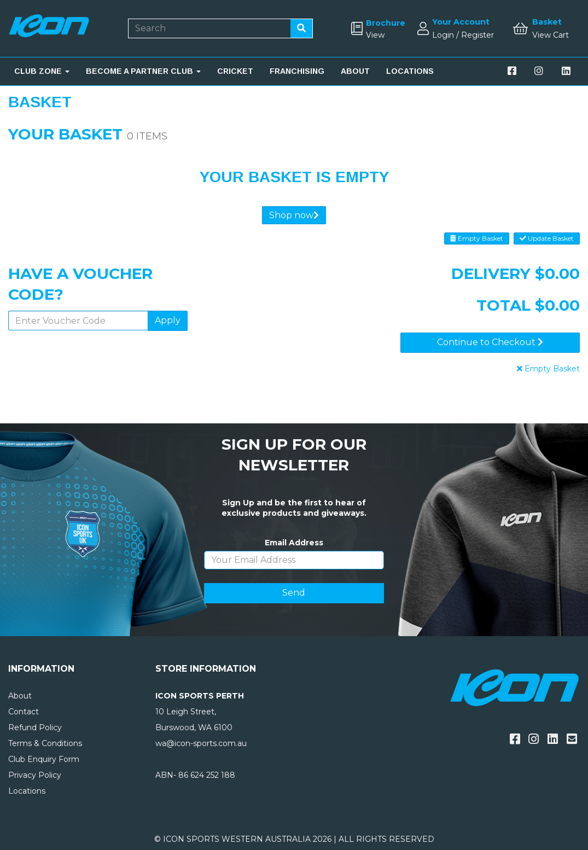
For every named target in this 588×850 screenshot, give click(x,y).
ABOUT (355, 71)
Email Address (294, 543)
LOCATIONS (410, 71)
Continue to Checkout (490, 342)
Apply (168, 320)
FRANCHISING (297, 71)
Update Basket (547, 238)
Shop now (294, 215)
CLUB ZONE (41, 71)
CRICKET (235, 71)
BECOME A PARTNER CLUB (143, 71)
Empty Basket (476, 238)
